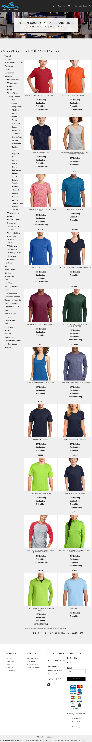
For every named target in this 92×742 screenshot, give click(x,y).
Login (53, 6)
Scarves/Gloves (14, 253)
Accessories (9, 276)
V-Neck (15, 140)
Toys (6, 323)
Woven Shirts (13, 213)
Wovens (15, 196)
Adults (15, 177)
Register (61, 6)
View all (8, 56)
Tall (13, 150)
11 (59, 633)
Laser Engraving (11, 293)
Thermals (16, 190)
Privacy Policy (32, 664)
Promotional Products (13, 303)
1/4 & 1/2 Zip (17, 203)
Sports (7, 69)
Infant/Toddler (14, 233)
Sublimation (40, 103)
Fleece (10, 216)
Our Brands (9, 73)
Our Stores (10, 670)
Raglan (15, 193)
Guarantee (31, 661)
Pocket (15, 147)
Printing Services (11, 286)
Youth (14, 117)
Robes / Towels (10, 269)
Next (63, 633)
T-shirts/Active (14, 96)
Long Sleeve (17, 106)
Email (69, 668)
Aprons (7, 280)
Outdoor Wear (14, 79)
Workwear (9, 66)
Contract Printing (41, 109)
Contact (9, 667)
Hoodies (15, 186)
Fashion (15, 160)
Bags (6, 266)
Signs (7, 290)
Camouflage (17, 137)
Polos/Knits (13, 93)
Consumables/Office (13, 340)
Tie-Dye (15, 110)
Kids (10, 90)
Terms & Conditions (34, 667)
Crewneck (16, 123)
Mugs (7, 310)
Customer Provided (12, 296)
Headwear (9, 263)
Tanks (14, 120)
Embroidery (40, 106)
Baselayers (12, 249)
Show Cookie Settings (46, 737)
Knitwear (12, 259)
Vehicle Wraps (10, 313)
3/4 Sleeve (16, 133)
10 (56, 633)
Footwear (8, 317)
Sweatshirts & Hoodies (14, 63)
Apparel (8, 330)
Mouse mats (9, 337)
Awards (8, 347)
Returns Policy (32, 658)
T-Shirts (8, 59)
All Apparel (9, 76)
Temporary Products (13, 300)
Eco (13, 100)
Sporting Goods (11, 344)
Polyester (12, 256)
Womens (12, 223)
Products (10, 661)
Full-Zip (15, 163)
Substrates (9, 327)
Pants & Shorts (14, 220)
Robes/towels (10, 320)
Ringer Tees (16, 130)
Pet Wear (8, 283)
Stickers (8, 334)
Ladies (14, 113)
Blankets (8, 273)
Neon (14, 167)
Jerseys (15, 200)
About (9, 664)
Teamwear (12, 236)
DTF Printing (41, 100)
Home (8, 658)
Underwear (12, 246)
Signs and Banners (12, 307)
